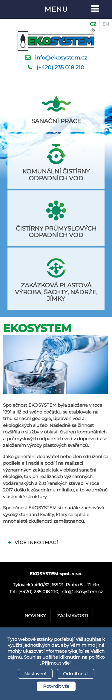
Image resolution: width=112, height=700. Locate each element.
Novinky (35, 615)
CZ (93, 24)
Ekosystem (37, 328)
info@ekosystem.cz (61, 57)
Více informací (36, 542)
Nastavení (35, 673)
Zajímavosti (72, 615)
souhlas (92, 639)
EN (105, 24)
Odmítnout (75, 673)
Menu (56, 9)
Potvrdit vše (56, 686)
